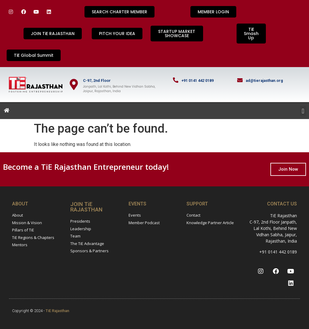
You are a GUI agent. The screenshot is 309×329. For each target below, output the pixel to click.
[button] (303, 111)
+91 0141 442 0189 (197, 80)
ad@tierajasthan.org (264, 80)
